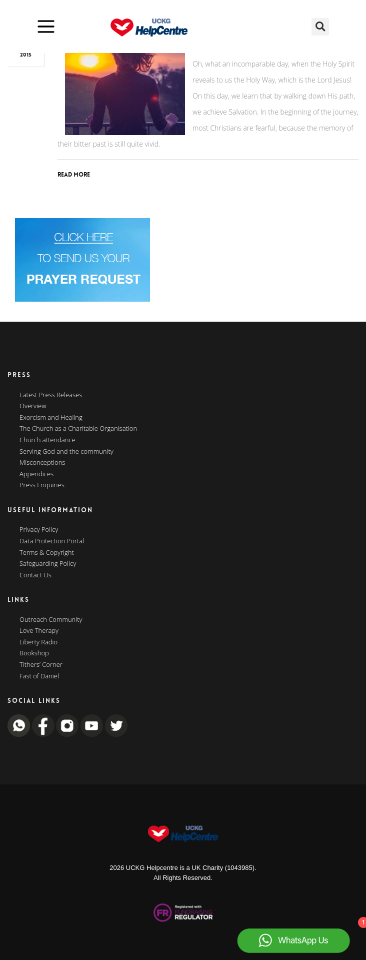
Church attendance (48, 440)
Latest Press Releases (51, 395)
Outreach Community (51, 620)
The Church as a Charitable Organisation (78, 429)
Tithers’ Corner (41, 665)
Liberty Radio (39, 642)
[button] (320, 27)
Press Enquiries (42, 485)
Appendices (37, 474)
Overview (33, 406)
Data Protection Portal (52, 541)
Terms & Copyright (47, 553)
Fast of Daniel (39, 676)
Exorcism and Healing (51, 418)
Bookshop (34, 653)
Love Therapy (39, 631)
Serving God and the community (67, 452)
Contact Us (36, 575)
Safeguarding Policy (48, 564)
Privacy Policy (39, 530)
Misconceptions (42, 463)
